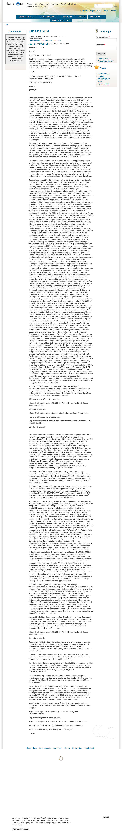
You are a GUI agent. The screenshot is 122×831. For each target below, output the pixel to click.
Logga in (113, 11)
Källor (100, 81)
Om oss (67, 748)
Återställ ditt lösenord (106, 61)
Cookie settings (103, 74)
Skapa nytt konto (104, 59)
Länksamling (77, 748)
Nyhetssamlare (103, 84)
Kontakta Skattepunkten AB (90, 11)
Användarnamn (102, 37)
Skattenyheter (32, 748)
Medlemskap (57, 748)
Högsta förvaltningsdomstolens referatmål (45, 40)
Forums (101, 76)
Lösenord (100, 45)
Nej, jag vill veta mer (20, 829)
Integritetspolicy (104, 79)
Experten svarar (45, 748)
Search (105, 11)
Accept (106, 817)
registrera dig (44, 43)
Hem (6, 25)
